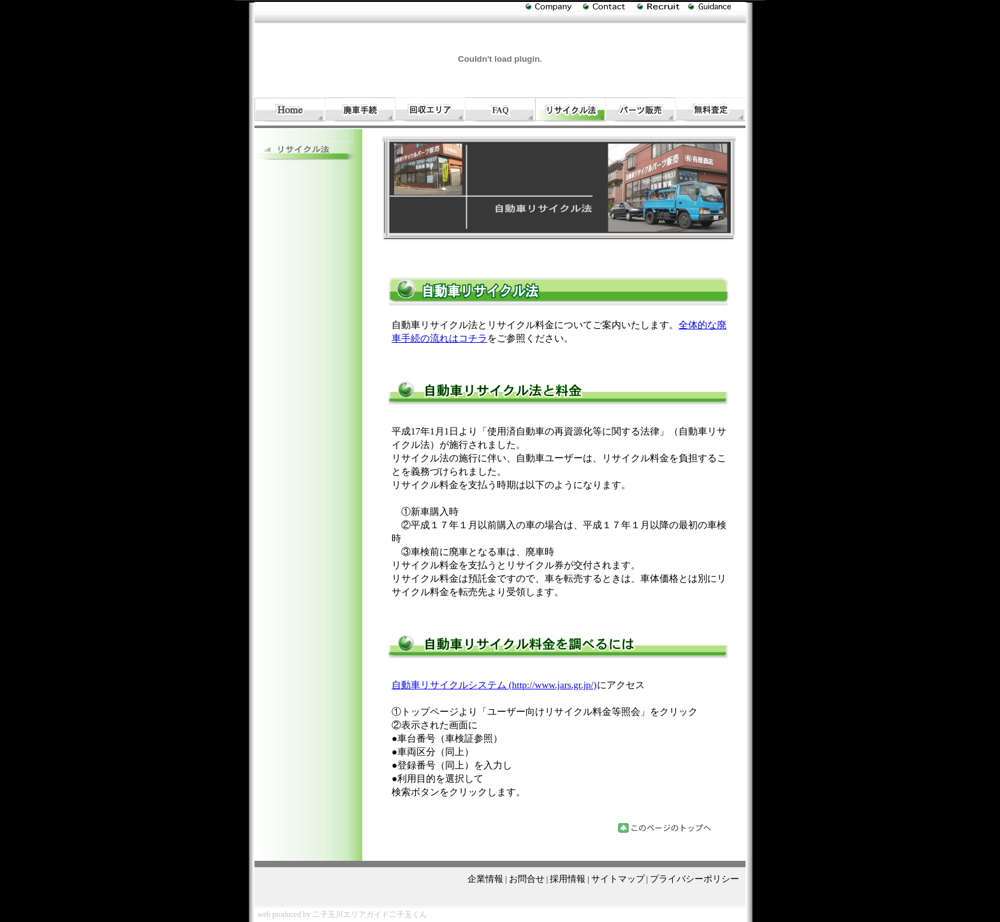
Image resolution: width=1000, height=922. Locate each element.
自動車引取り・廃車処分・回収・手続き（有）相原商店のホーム (289, 109)
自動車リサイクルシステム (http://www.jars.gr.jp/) (494, 685)
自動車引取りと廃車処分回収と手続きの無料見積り (710, 109)
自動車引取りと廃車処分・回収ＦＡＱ (500, 109)
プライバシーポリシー (694, 879)
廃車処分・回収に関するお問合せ (610, 7)
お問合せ (527, 879)
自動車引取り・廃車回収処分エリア (430, 109)
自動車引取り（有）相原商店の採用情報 (662, 7)
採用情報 (567, 879)
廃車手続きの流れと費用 (360, 109)
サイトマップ (618, 879)
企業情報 (485, 879)
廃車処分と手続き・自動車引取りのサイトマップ (717, 7)
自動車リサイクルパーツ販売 (640, 109)
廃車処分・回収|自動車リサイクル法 (570, 109)
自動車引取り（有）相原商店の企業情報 (554, 9)
